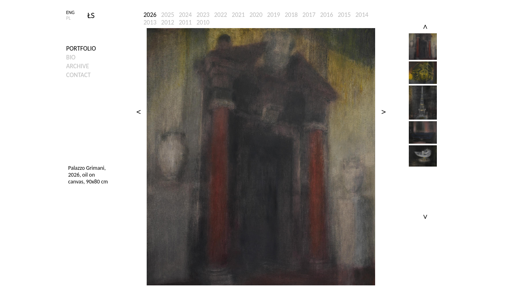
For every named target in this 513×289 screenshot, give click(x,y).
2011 (185, 22)
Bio (70, 57)
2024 (185, 14)
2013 (149, 22)
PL (68, 18)
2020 (255, 14)
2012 (167, 22)
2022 (220, 14)
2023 (202, 14)
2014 (361, 14)
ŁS (91, 15)
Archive (77, 66)
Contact (78, 75)
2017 (309, 14)
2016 (326, 14)
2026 (149, 14)
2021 (238, 14)
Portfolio (81, 48)
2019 (273, 14)
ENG (70, 12)
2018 (291, 14)
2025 (167, 14)
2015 (344, 14)
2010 (202, 22)
